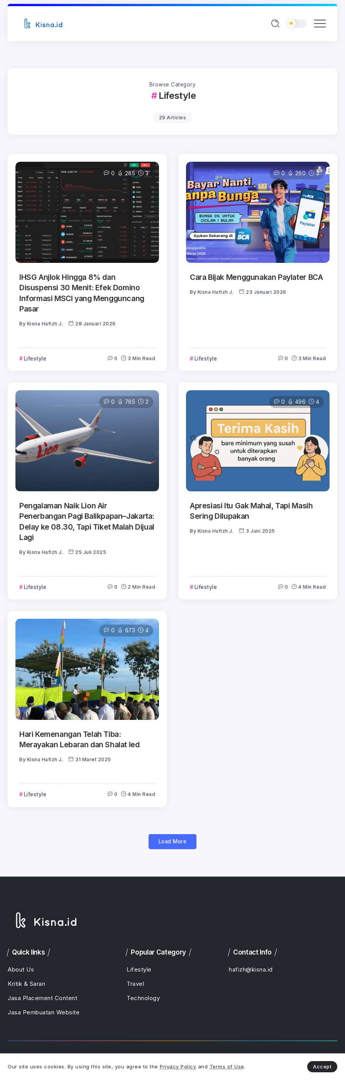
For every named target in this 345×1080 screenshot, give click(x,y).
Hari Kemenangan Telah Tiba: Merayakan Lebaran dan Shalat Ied (79, 739)
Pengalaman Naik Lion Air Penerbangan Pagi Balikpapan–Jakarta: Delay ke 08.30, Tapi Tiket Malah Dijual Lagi (86, 521)
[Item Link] (87, 212)
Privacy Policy (178, 1066)
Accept (322, 1066)
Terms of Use (227, 1066)
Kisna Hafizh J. (45, 324)
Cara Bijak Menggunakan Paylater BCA (256, 277)
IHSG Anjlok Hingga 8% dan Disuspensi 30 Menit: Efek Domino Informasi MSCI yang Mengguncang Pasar (81, 293)
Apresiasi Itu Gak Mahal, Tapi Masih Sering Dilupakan (251, 511)
